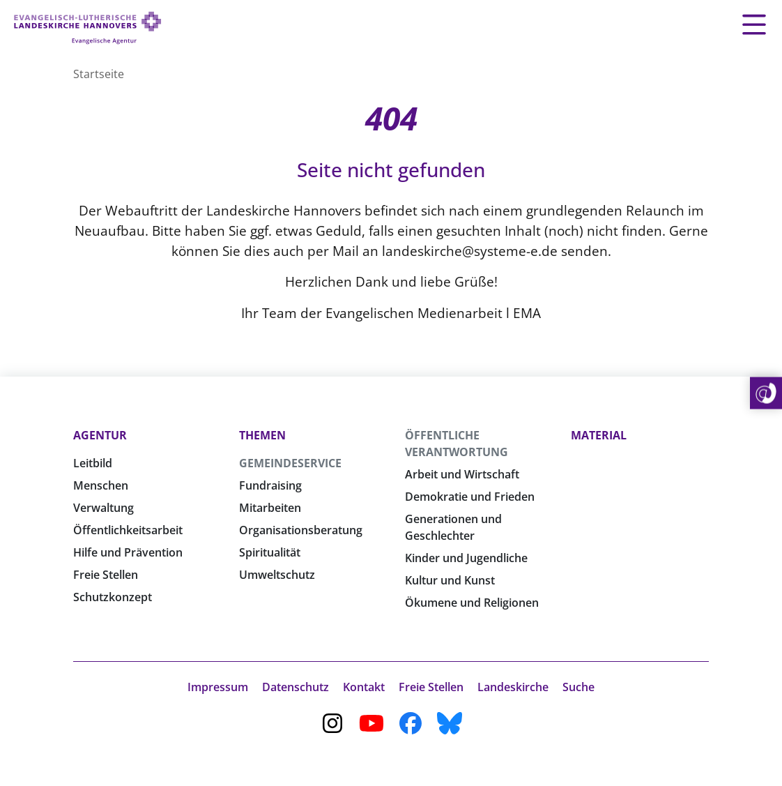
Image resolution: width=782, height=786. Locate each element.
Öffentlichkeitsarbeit (128, 530)
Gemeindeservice (290, 463)
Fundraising (270, 485)
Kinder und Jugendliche (466, 558)
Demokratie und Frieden (470, 496)
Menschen (100, 485)
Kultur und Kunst (450, 580)
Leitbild (92, 463)
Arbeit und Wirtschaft (462, 474)
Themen (262, 435)
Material (599, 435)
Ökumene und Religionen (472, 602)
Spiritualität (269, 552)
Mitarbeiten (270, 507)
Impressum (217, 687)
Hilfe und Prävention (128, 552)
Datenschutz (295, 687)
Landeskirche (513, 687)
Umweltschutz (277, 574)
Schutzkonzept (112, 597)
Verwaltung (103, 507)
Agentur (100, 435)
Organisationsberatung (300, 530)
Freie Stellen (105, 574)
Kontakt (364, 687)
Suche (578, 687)
